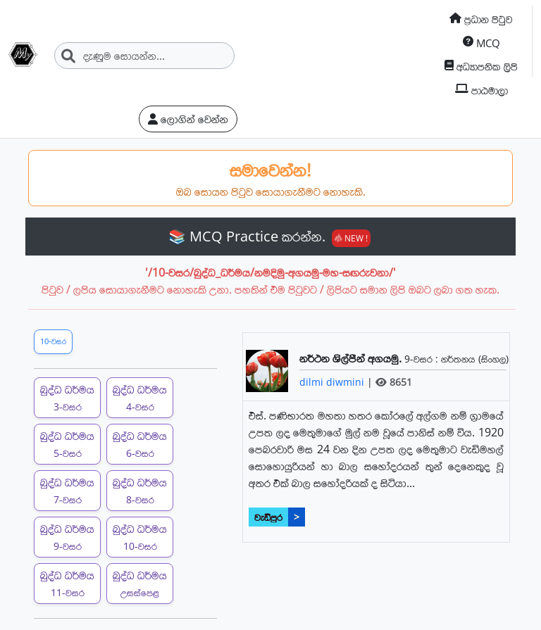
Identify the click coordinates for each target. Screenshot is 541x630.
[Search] (144, 55)
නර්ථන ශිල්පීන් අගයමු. (351, 358)
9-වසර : (422, 358)
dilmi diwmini (333, 382)
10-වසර (53, 341)
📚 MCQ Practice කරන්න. (269, 236)
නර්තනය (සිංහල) (475, 358)
